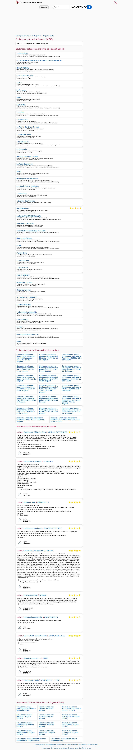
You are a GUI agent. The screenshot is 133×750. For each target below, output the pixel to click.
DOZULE (43, 595)
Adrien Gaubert (23, 142)
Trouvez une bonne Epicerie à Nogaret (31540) (24, 716)
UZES (45, 658)
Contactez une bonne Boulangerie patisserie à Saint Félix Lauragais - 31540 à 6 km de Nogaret (48, 388)
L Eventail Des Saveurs (26, 201)
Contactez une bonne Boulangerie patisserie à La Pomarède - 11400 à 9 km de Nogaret (65, 419)
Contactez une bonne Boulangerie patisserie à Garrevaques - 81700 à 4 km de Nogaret (71, 368)
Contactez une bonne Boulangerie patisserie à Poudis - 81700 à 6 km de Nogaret (71, 387)
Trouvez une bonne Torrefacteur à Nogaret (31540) (64, 739)
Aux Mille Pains (23, 208)
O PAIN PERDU (23, 68)
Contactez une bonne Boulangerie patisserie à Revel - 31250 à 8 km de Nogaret (48, 410)
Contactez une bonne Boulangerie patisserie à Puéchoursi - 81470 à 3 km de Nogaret (48, 368)
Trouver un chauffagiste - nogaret (62, 747)
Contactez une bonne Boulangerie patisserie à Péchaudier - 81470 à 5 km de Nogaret (48, 378)
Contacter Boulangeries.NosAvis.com (54, 744)
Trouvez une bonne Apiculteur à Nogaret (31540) (70, 732)
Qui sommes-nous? (39, 744)
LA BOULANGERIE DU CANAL (29, 216)
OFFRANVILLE (43, 502)
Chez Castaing (22, 319)
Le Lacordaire (22, 149)
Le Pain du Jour (23, 260)
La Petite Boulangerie (25, 164)
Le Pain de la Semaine (33, 461)
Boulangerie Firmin (31, 680)
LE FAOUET (48, 461)
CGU (79, 744)
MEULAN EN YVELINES (57, 432)
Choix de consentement (92, 744)
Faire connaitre (67, 744)
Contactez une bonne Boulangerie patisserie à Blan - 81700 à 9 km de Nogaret (30, 419)
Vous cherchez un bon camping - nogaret (68, 748)
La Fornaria (21, 90)
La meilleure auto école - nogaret (50, 748)
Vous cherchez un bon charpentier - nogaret (43, 747)
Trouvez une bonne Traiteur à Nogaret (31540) (46, 708)
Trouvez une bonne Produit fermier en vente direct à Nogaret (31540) (31, 739)
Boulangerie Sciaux (24, 238)
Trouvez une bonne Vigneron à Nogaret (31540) (46, 724)
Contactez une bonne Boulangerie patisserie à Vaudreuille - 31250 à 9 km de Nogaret (71, 410)
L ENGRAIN (21, 105)
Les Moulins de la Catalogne (28, 186)
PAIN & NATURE (23, 275)
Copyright (83, 744)
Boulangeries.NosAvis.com (31, 2)
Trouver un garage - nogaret (78, 747)
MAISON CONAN (31, 595)
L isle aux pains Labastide (27, 312)
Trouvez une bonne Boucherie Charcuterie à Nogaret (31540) (71, 708)
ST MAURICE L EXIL (57, 636)
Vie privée (74, 744)
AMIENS (50, 551)
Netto (19, 97)
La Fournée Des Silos (25, 75)
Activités (44, 7)
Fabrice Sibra (22, 253)
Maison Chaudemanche (33, 617)
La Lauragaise (22, 53)
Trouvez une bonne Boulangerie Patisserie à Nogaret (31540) (26, 708)
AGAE (19, 245)
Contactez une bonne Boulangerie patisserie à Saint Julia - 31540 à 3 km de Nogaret (26, 368)
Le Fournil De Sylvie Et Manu (28, 127)
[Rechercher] (89, 7)
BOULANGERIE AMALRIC (27, 297)
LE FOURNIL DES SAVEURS (35, 636)
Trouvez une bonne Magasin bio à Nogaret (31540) (71, 716)
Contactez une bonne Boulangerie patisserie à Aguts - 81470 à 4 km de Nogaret (26, 378)
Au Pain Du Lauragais (25, 223)
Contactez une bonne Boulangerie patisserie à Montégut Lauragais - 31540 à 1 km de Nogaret (26, 358)
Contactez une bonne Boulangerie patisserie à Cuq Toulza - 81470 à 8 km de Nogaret (26, 410)
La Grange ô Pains (24, 134)
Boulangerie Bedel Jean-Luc (28, 334)
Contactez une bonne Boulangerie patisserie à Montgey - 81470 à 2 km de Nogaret (48, 357)
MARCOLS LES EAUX (53, 528)
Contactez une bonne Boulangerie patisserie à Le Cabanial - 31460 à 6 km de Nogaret (26, 387)
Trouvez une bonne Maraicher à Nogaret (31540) (47, 732)
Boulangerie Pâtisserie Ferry (35, 432)
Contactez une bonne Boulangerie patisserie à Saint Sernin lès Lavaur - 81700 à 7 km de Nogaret (71, 400)
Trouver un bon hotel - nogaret (93, 747)
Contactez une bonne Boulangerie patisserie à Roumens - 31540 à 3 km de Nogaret (72, 357)
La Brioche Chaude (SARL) (34, 551)
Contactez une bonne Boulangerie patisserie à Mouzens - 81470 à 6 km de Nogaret (71, 378)
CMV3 (19, 82)
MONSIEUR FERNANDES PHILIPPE (31, 231)
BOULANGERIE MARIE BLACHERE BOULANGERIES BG (39, 60)
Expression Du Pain (24, 282)
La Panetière (22, 193)
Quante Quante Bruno (32, 658)
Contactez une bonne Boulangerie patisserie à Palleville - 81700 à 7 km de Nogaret (26, 399)
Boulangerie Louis (24, 290)
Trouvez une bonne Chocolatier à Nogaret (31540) (70, 724)
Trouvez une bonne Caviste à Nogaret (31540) (46, 716)
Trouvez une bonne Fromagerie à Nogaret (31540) (25, 724)
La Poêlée (21, 112)
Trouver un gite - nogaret (85, 748)
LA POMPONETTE (24, 304)
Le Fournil (20, 327)
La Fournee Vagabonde (33, 528)
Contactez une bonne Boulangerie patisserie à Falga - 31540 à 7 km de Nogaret (48, 399)
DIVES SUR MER (51, 617)
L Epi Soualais (22, 267)
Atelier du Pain (29, 502)
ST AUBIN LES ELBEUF (50, 680)
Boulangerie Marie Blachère (27, 178)
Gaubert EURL (22, 119)
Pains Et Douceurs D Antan (27, 156)
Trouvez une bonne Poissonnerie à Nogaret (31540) (26, 732)
